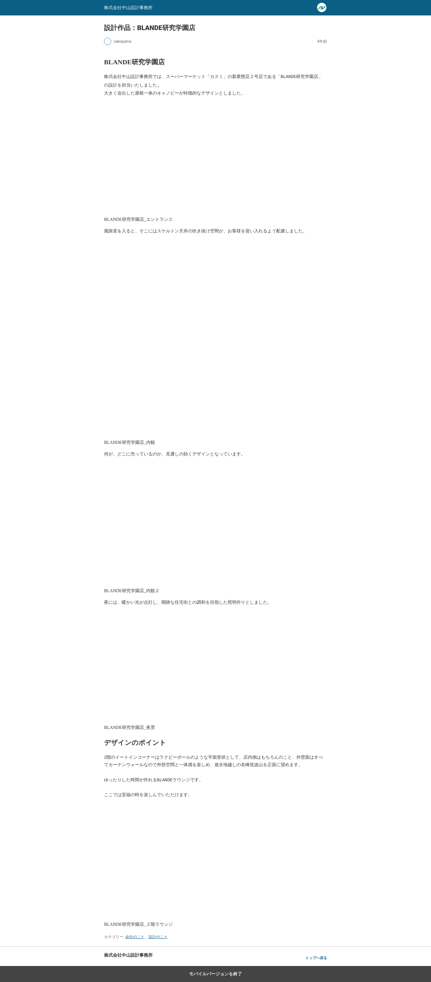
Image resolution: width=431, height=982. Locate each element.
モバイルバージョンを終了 (215, 973)
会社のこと (135, 937)
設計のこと (158, 937)
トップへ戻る (316, 958)
